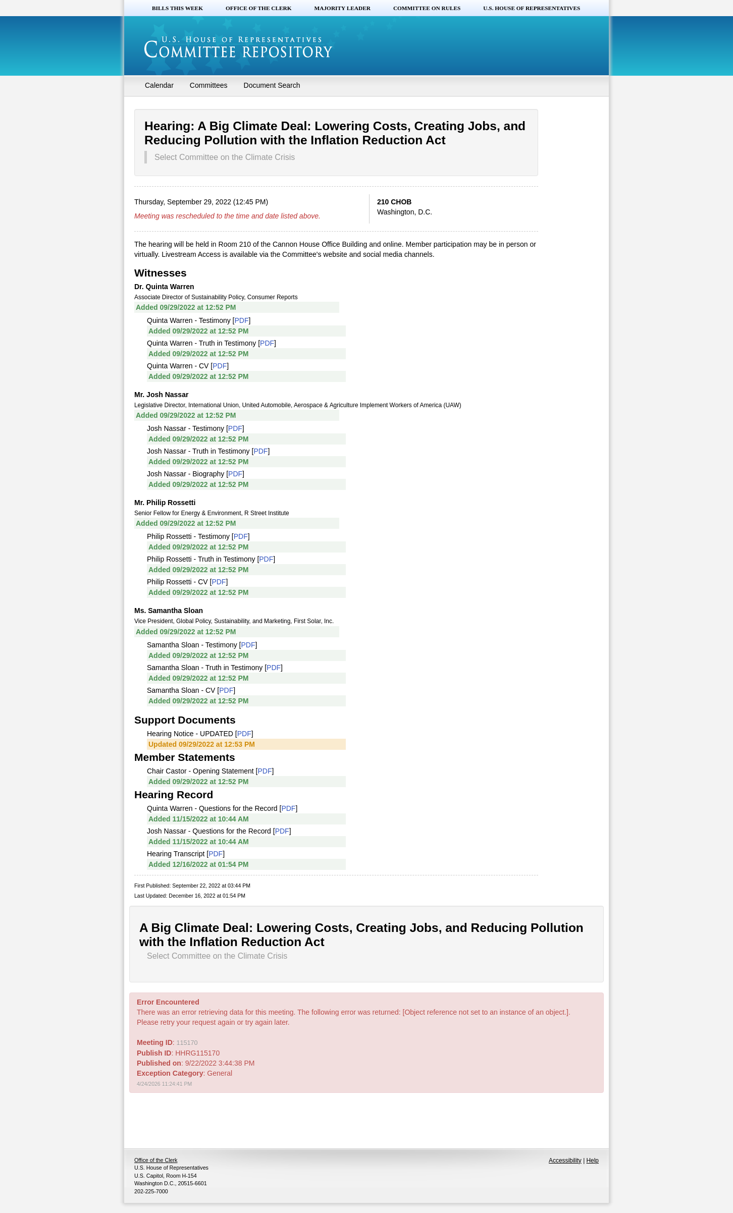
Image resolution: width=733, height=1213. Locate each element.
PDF (242, 320)
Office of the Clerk (259, 8)
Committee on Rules (426, 8)
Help (593, 1160)
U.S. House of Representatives (531, 8)
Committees (209, 85)
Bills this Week (177, 8)
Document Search (272, 85)
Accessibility (565, 1160)
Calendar (159, 85)
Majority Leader (343, 8)
